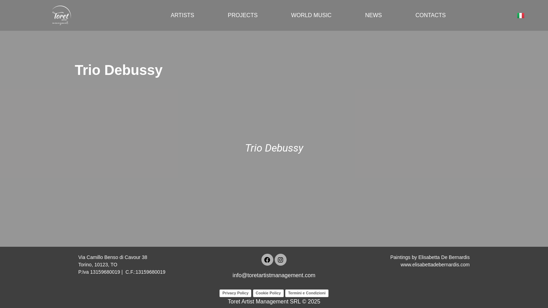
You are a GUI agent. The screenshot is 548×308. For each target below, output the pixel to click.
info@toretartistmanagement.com (274, 275)
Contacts (431, 15)
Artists (182, 15)
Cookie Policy (268, 293)
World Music (311, 15)
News (373, 15)
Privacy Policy (235, 293)
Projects (243, 15)
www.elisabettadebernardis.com (435, 264)
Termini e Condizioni (306, 293)
